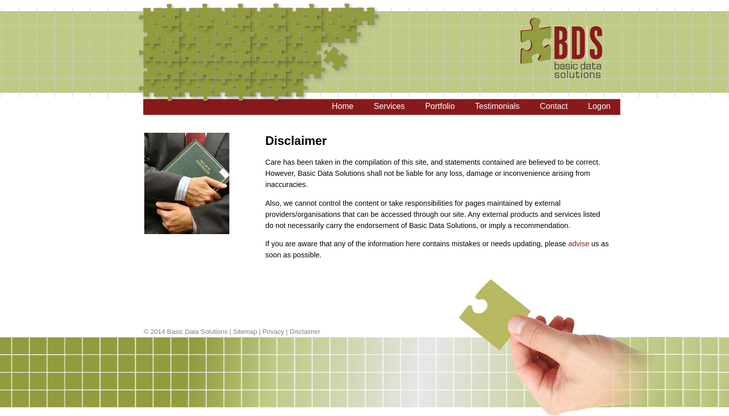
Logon (599, 106)
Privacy (274, 331)
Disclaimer (305, 331)
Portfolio (440, 106)
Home (343, 106)
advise (578, 244)
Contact (554, 106)
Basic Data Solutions (197, 331)
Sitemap (245, 331)
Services (389, 106)
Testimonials (497, 106)
